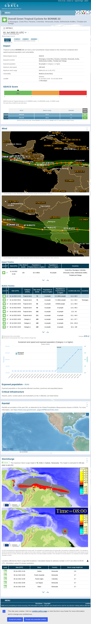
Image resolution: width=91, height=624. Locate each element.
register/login (78, 1)
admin (86, 1)
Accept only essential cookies (35, 619)
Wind (21, 110)
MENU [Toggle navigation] (6, 13)
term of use (62, 1)
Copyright (47, 603)
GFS (17, 39)
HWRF (25, 39)
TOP (87, 129)
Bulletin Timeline (8, 286)
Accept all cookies (15, 619)
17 (7, 272)
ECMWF (33, 39)
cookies (88, 603)
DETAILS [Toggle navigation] (8, 28)
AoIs (27, 384)
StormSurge (8, 459)
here (25, 103)
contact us (70, 1)
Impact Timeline (8, 262)
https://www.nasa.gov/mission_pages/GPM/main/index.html (35, 410)
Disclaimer (39, 603)
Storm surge (47, 110)
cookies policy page (39, 611)
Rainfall (71, 110)
